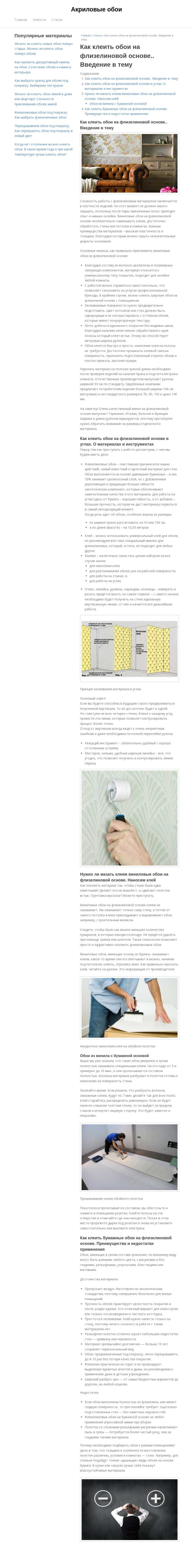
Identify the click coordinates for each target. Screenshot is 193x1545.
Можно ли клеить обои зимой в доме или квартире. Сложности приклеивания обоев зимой (43, 99)
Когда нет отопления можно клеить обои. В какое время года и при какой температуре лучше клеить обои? (44, 149)
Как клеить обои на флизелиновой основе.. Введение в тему (131, 78)
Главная (21, 20)
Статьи (57, 20)
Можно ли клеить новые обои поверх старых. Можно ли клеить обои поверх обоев (44, 49)
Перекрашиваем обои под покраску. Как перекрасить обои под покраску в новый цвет (44, 131)
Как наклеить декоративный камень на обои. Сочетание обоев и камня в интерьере (43, 67)
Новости (39, 20)
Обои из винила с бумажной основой (118, 103)
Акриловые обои (96, 9)
